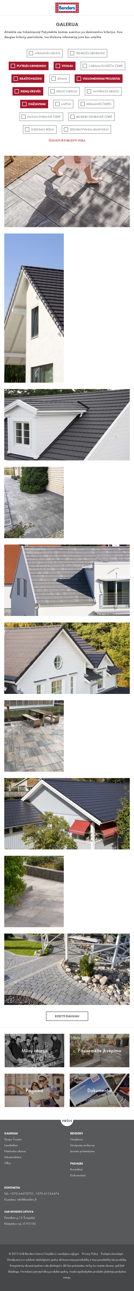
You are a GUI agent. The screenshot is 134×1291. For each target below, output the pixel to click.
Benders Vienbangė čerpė (94, 117)
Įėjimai (62, 79)
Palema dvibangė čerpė (44, 117)
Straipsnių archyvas (82, 1145)
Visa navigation (8, 8)
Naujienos (76, 1139)
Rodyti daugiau (67, 1016)
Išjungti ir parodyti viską (67, 140)
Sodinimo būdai (42, 129)
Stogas (67, 66)
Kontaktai (76, 1169)
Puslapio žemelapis (112, 1254)
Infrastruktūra (12, 1157)
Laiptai (66, 104)
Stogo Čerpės (12, 1139)
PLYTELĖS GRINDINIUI (31, 66)
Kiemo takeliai (66, 91)
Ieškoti (127, 7)
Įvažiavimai (37, 104)
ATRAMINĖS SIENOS (47, 53)
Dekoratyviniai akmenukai (89, 129)
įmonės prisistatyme (82, 1151)
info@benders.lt (26, 1199)
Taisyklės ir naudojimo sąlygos (61, 1254)
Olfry (7, 1163)
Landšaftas (11, 1145)
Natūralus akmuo (106, 91)
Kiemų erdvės (31, 91)
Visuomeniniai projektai (101, 79)
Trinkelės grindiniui (90, 53)
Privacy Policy (90, 1254)
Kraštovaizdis (31, 79)
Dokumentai (77, 1175)
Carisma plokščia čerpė (106, 66)
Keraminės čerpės (99, 104)
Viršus (67, 1121)
